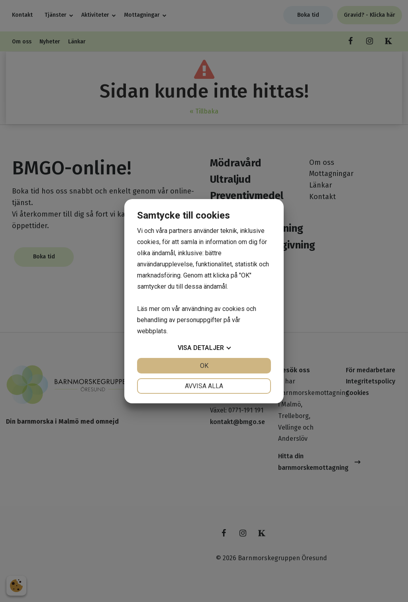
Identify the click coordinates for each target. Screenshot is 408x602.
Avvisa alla (204, 386)
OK (204, 365)
